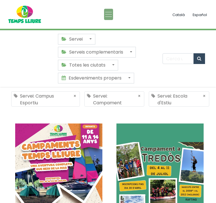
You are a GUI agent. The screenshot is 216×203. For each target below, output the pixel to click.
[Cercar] (199, 58)
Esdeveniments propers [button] (92, 78)
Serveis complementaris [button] (93, 52)
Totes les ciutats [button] (84, 65)
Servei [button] (73, 39)
